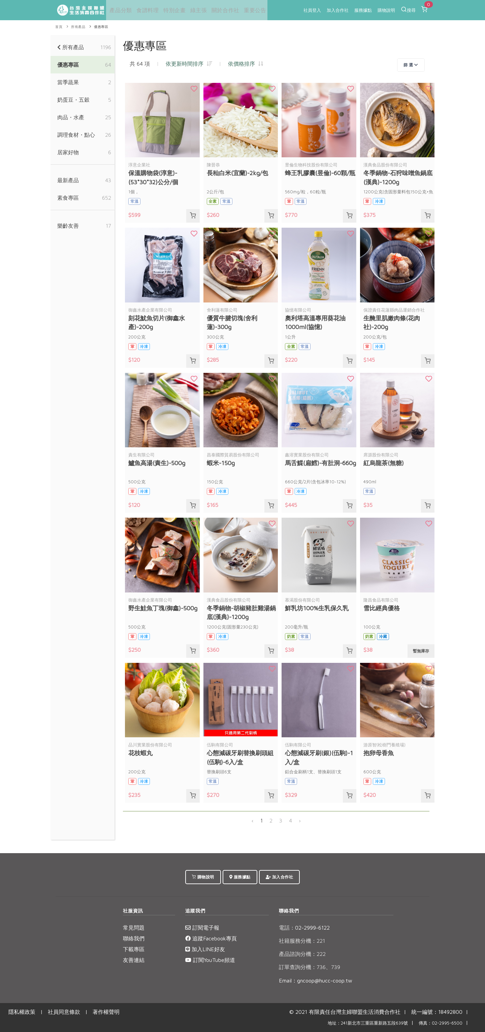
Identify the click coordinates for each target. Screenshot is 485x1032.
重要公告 (251, 10)
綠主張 (196, 10)
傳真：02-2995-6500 (440, 1023)
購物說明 (386, 10)
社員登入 (312, 10)
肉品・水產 (70, 117)
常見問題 (133, 928)
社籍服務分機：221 (302, 941)
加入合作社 (338, 10)
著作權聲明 (106, 1012)
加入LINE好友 (205, 949)
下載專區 (133, 949)
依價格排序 (245, 64)
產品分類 (119, 10)
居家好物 (68, 152)
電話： (287, 928)
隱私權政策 (21, 1012)
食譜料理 (146, 10)
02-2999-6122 (304, 928)
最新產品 (68, 180)
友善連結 (133, 960)
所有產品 (78, 27)
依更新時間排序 (189, 64)
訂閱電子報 (202, 928)
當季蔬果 (68, 82)
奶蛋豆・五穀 (73, 100)
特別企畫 (172, 10)
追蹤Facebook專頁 (211, 938)
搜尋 (408, 9)
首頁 (58, 27)
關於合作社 (222, 10)
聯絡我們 (133, 938)
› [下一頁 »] (300, 820)
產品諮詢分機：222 (302, 954)
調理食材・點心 (76, 135)
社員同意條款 (64, 1012)
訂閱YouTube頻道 (210, 960)
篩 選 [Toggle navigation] (410, 64)
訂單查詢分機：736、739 (309, 967)
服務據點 (363, 10)
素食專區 (68, 198)
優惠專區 (101, 27)
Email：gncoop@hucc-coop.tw (315, 980)
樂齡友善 (68, 226)
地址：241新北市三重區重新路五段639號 (368, 1023)
